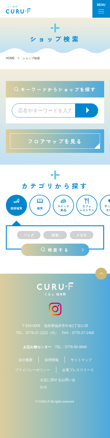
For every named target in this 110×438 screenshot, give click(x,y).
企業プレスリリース (78, 370)
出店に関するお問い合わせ (57, 383)
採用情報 (52, 360)
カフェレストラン (86, 208)
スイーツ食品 (63, 208)
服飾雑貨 (16, 208)
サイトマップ (81, 360)
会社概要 (25, 360)
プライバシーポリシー (32, 370)
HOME (10, 58)
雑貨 (40, 208)
